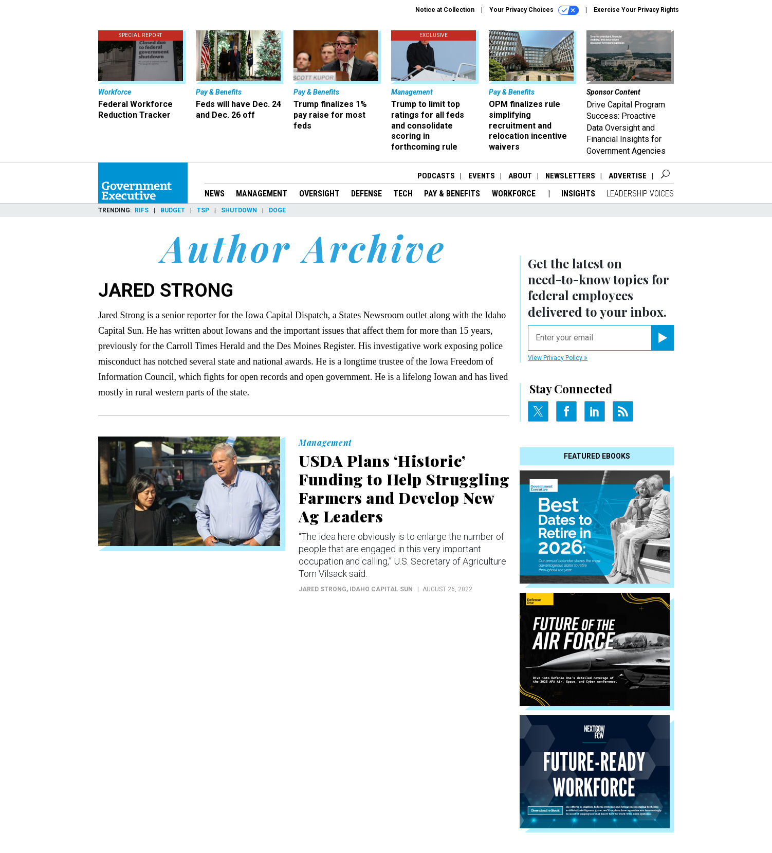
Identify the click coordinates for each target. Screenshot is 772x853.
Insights (578, 193)
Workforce (515, 193)
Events (481, 175)
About (520, 175)
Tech (403, 193)
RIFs (142, 210)
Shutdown (239, 210)
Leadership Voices (640, 193)
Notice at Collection (444, 9)
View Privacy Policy (557, 357)
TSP (203, 210)
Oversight (319, 193)
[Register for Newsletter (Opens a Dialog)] (662, 337)
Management (261, 193)
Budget (172, 210)
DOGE (277, 210)
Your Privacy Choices (534, 10)
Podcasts (436, 175)
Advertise (628, 175)
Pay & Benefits (452, 193)
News (215, 193)
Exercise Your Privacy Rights (636, 9)
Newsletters (570, 175)
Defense (366, 193)
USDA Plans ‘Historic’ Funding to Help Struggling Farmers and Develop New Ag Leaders (404, 488)
